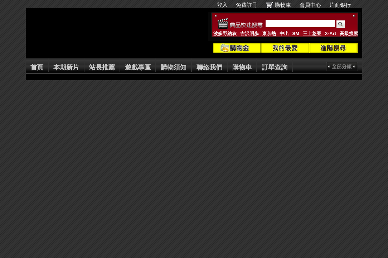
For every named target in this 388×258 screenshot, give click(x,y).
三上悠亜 (312, 33)
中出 (284, 33)
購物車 (283, 5)
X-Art (330, 33)
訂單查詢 (274, 67)
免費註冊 (246, 5)
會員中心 (310, 5)
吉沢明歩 (249, 33)
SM (296, 33)
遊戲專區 (138, 67)
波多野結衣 (225, 33)
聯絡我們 (209, 67)
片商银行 (343, 5)
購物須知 (173, 67)
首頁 (36, 67)
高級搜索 (349, 33)
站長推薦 (102, 67)
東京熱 (269, 33)
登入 (222, 5)
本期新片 (66, 67)
